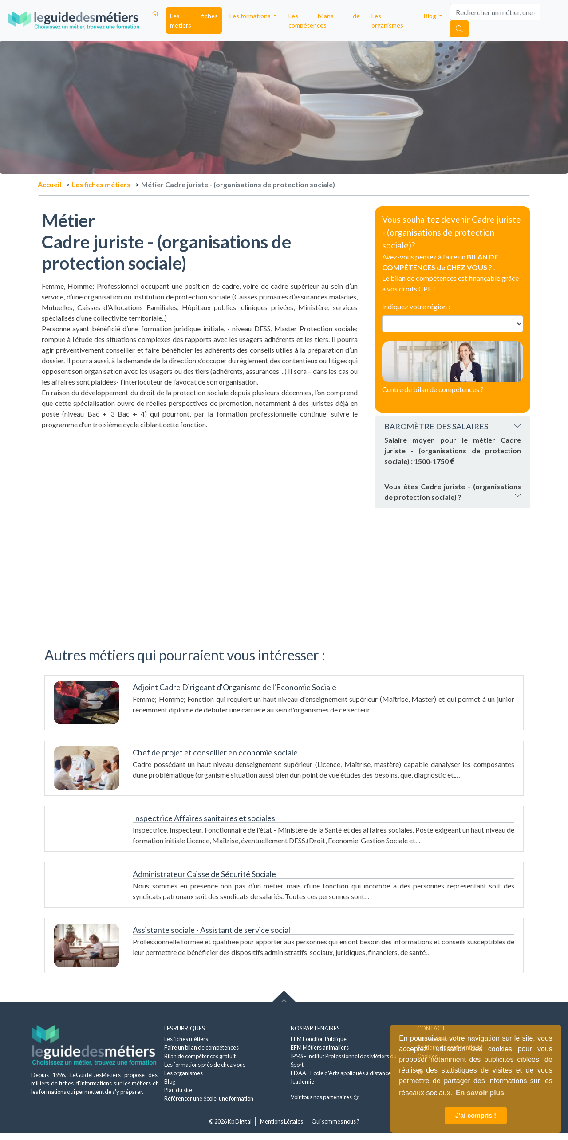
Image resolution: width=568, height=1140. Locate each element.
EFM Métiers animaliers (320, 1047)
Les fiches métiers (194, 20)
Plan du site (178, 1089)
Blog (169, 1081)
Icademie (302, 1081)
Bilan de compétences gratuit (200, 1056)
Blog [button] (431, 16)
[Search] (495, 12)
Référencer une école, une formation (208, 1098)
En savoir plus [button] (480, 1093)
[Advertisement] (200, 492)
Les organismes (387, 20)
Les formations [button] (250, 16)
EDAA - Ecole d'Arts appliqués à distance (341, 1073)
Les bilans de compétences (324, 20)
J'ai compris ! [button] (475, 1115)
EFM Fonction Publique (319, 1038)
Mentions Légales (281, 1121)
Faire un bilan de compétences (201, 1047)
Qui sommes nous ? (335, 1121)
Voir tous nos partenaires (325, 1097)
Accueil (49, 184)
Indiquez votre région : (416, 306)
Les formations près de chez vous (204, 1064)
